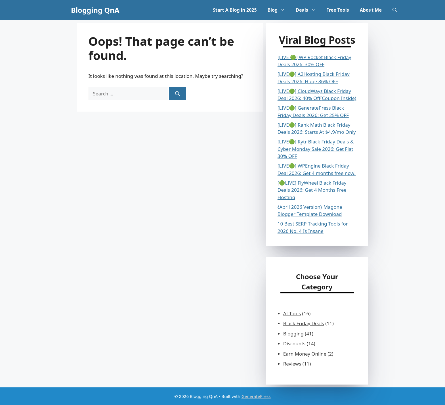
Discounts (294, 343)
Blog (279, 10)
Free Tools (337, 10)
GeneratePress (256, 396)
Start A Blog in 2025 (235, 10)
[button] (394, 10)
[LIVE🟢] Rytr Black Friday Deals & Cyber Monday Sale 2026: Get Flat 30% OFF (316, 148)
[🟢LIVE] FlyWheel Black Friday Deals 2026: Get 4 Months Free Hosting (312, 190)
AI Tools (292, 313)
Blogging (293, 333)
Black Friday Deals (303, 323)
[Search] (177, 94)
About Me (371, 10)
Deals (308, 10)
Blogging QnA (95, 10)
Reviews (292, 363)
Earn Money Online (304, 353)
